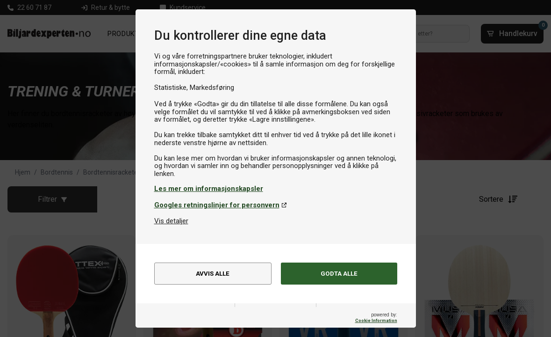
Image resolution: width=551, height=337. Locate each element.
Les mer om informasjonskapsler (208, 188)
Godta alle (339, 274)
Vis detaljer (171, 221)
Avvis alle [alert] (213, 274)
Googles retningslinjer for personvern (216, 205)
